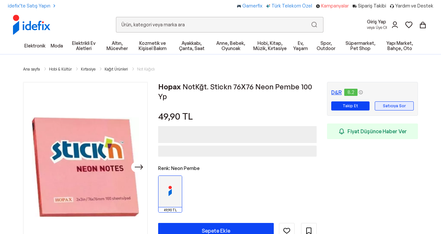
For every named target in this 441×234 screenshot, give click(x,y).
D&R (336, 92)
